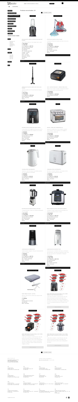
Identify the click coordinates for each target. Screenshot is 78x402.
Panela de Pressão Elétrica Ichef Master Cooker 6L (57, 208)
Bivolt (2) (11, 56)
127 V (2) (11, 57)
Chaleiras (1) (10, 33)
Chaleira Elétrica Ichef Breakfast (28, 169)
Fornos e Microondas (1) (12, 13)
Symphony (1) (12, 45)
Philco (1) (11, 43)
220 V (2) (11, 58)
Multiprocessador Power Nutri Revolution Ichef (31, 208)
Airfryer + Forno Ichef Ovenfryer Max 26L (55, 127)
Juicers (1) (9, 28)
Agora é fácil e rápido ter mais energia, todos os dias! (32, 42)
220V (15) (11, 55)
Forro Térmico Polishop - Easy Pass (28, 293)
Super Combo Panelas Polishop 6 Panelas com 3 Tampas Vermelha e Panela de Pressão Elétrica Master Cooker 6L (57, 335)
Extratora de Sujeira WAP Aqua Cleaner (54, 39)
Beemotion (9, 6)
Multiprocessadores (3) (12, 26)
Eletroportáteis (15, 6)
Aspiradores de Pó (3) (11, 18)
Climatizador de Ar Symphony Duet (28, 249)
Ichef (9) (11, 42)
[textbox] (39, 3)
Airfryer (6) (10, 10)
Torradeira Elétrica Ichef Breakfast (54, 169)
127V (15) (11, 54)
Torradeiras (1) (10, 23)
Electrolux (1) (12, 41)
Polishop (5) (12, 44)
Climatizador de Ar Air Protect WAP (54, 249)
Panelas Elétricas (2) (11, 21)
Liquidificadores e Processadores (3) (13, 16)
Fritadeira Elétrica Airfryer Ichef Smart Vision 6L (31, 127)
